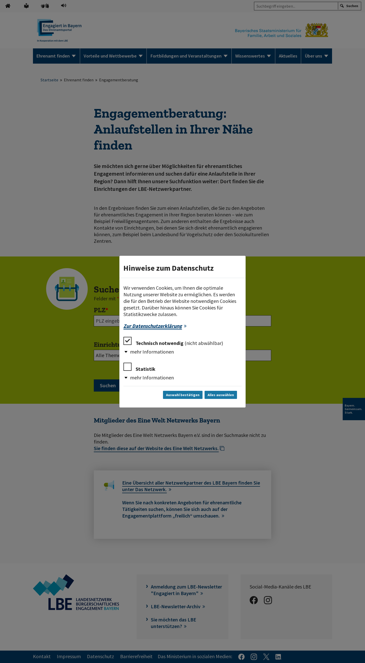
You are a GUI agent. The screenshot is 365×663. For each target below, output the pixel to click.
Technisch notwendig (173, 341)
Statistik (139, 367)
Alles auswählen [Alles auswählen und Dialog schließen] (221, 395)
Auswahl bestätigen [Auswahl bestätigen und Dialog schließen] (182, 395)
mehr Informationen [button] (152, 351)
